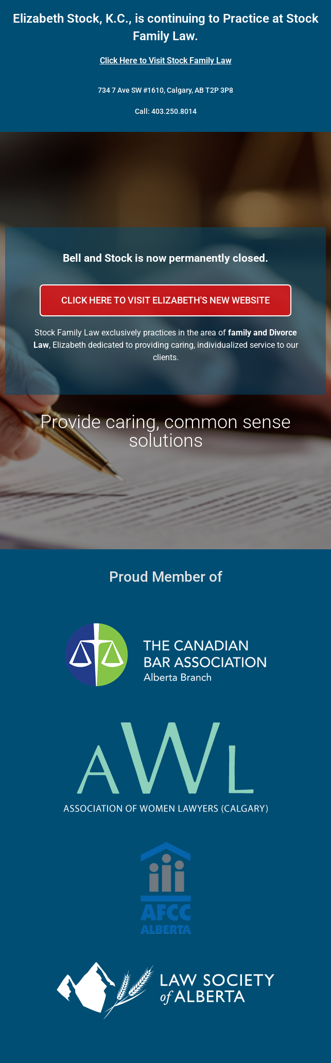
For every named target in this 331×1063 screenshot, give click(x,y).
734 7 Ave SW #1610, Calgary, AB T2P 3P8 (165, 90)
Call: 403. (150, 111)
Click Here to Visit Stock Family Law (166, 60)
